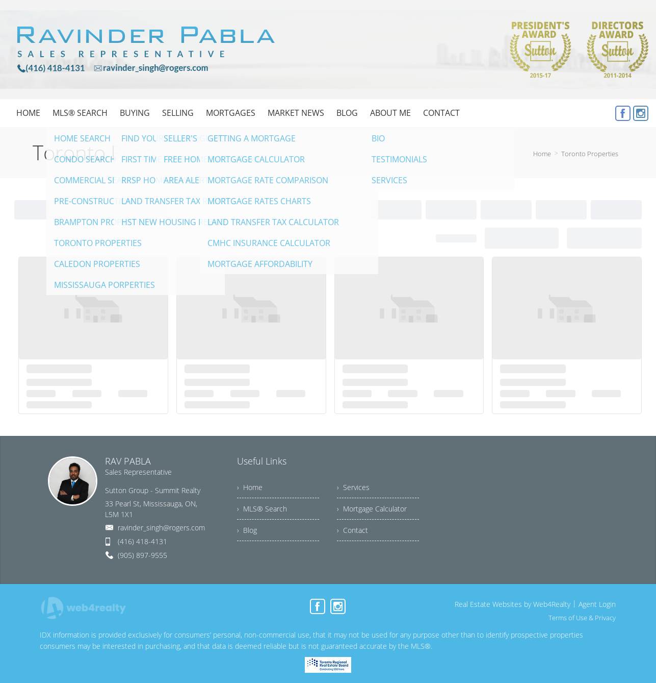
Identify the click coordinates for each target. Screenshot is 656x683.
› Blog (247, 530)
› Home (250, 487)
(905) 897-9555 (142, 555)
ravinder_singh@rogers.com (161, 527)
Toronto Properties (589, 153)
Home (542, 153)
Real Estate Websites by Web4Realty (512, 604)
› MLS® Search (262, 509)
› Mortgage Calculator (372, 509)
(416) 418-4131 (142, 541)
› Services (353, 487)
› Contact (352, 530)
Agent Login (597, 604)
